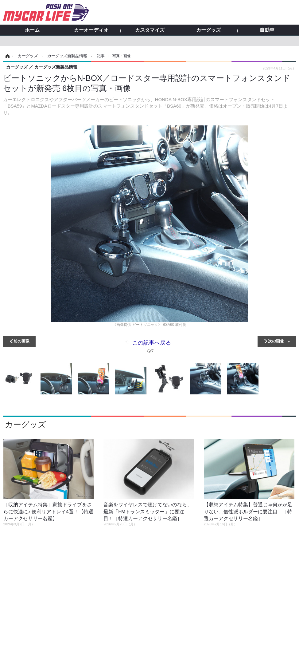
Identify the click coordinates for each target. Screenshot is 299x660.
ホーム (32, 30)
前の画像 (21, 341)
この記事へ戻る (151, 348)
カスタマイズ (150, 30)
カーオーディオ (91, 30)
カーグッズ (208, 30)
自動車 (267, 30)
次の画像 (276, 341)
